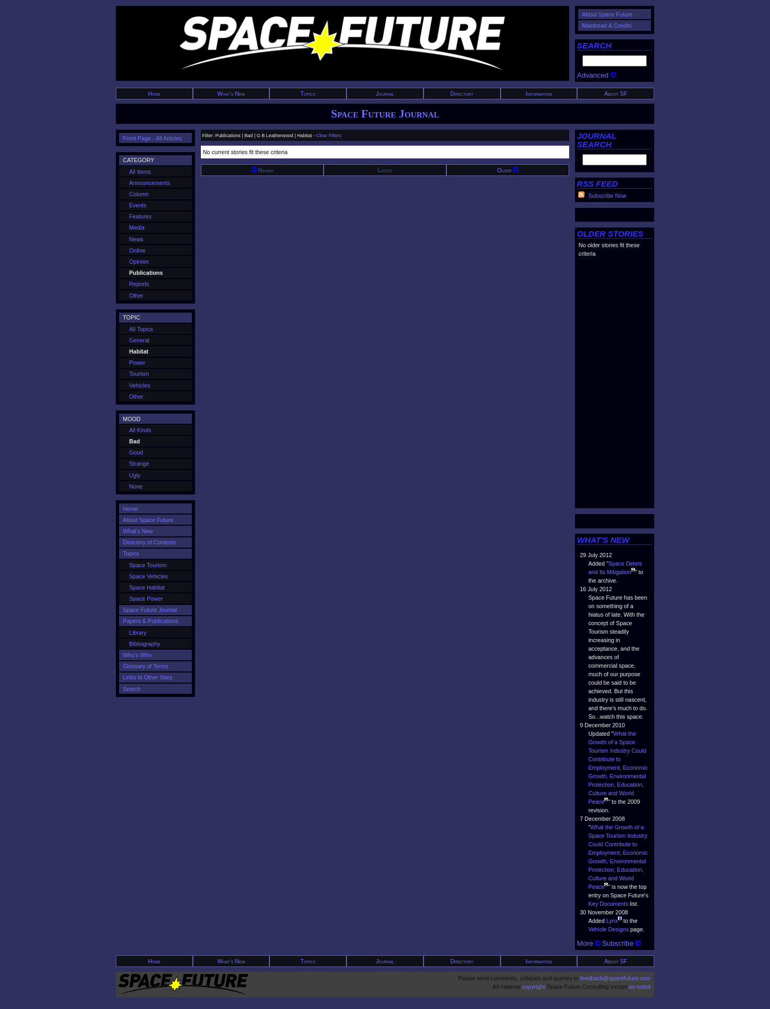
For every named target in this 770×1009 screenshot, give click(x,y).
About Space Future (607, 14)
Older (508, 170)
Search (132, 689)
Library (138, 632)
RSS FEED (597, 183)
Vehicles (139, 385)
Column (139, 194)
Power (137, 362)
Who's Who (137, 655)
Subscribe (621, 943)
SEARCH (594, 45)
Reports (139, 284)
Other (136, 295)
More (588, 943)
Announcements (149, 183)
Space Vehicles (148, 576)
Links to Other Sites (147, 677)
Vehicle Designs (608, 929)
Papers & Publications (150, 621)
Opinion (139, 261)
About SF (615, 93)
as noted (639, 986)
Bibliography (144, 644)
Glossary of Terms (145, 666)
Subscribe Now (607, 195)
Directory (461, 93)
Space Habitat (147, 587)
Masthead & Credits (607, 25)
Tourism (139, 374)
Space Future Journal (385, 113)
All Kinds (140, 430)
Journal (385, 93)
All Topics (141, 329)
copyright (533, 986)
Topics (308, 93)
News (136, 239)
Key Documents (608, 904)
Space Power (146, 598)
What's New (231, 93)
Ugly (134, 475)
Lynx (612, 921)
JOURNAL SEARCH (596, 140)
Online (137, 250)
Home (154, 93)
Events (138, 205)
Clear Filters (329, 135)
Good (136, 452)
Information (539, 93)
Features (140, 216)
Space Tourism (147, 565)
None (135, 486)
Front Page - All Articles (152, 138)
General (139, 340)
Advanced (596, 75)
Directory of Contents (149, 542)
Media (137, 227)
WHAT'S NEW (603, 539)
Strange (139, 463)
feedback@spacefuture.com (615, 978)
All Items (140, 172)
